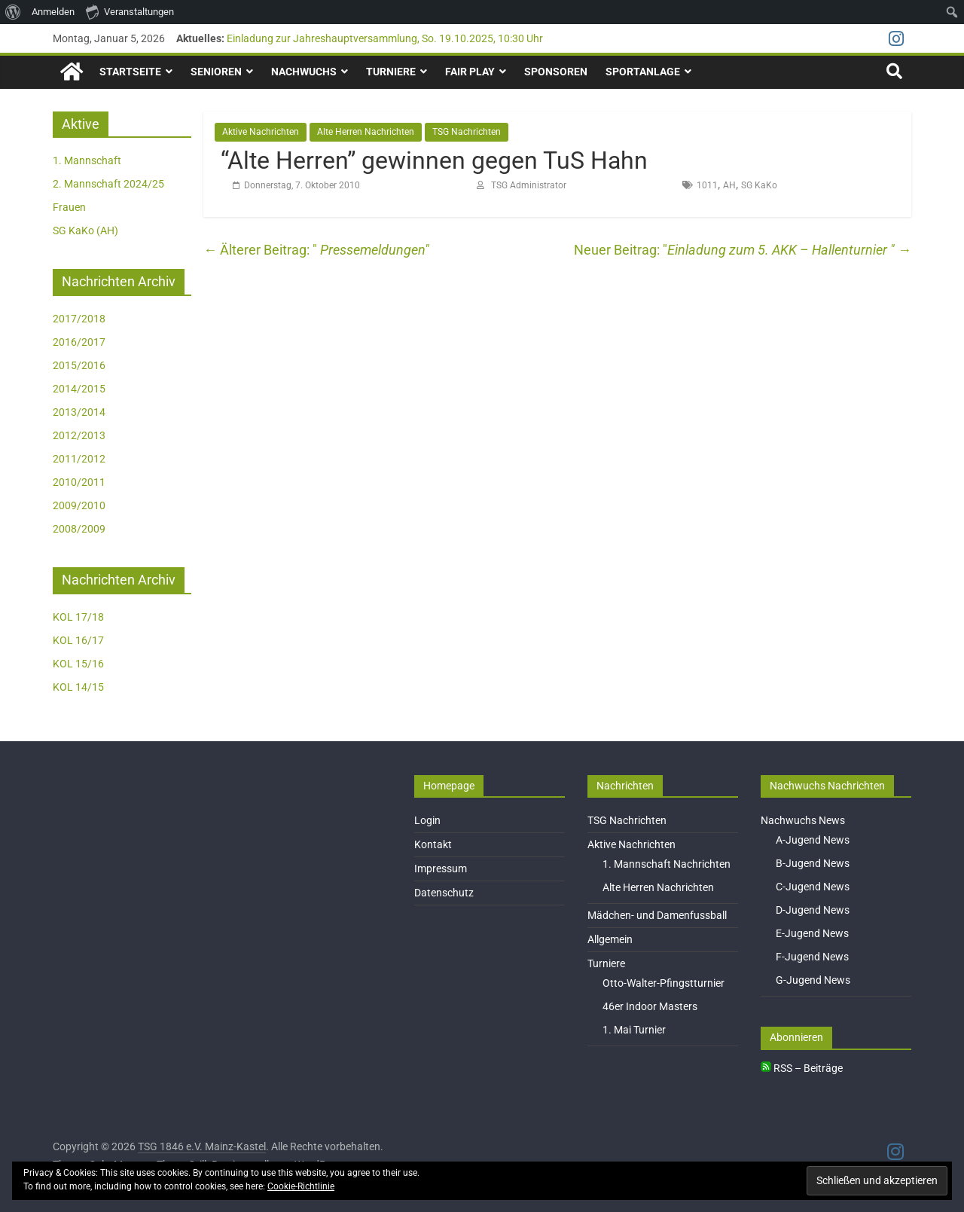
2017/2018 (79, 319)
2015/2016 (79, 365)
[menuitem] (13, 12)
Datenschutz (444, 893)
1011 (707, 185)
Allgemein (610, 939)
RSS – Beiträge (802, 1068)
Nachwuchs (304, 72)
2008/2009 (79, 529)
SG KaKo (759, 185)
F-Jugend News (812, 957)
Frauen (69, 207)
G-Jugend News (813, 980)
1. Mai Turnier (634, 1030)
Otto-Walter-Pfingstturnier (663, 983)
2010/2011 (79, 482)
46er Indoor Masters (649, 1006)
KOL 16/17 (78, 640)
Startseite (130, 72)
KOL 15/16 (78, 664)
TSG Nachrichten (466, 132)
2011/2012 (79, 459)
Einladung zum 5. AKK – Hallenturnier (789, 250)
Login (427, 820)
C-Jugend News (813, 887)
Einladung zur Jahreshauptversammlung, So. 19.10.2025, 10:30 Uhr (385, 38)
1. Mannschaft (87, 160)
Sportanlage (643, 72)
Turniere (391, 72)
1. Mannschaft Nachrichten (666, 864)
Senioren (216, 72)
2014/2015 (79, 389)
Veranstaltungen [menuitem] (130, 11)
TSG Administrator (528, 185)
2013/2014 (79, 412)
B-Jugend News (813, 863)
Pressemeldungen (314, 250)
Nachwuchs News (803, 820)
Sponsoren (555, 72)
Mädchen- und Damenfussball (657, 915)
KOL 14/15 (78, 687)
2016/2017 (79, 342)
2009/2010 (79, 505)
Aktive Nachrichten (260, 132)
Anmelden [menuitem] (53, 11)
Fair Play (470, 72)
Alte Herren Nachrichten (365, 132)
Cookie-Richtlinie (300, 1186)
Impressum (440, 868)
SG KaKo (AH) (85, 230)
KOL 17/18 (78, 617)
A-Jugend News (813, 840)
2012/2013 (79, 435)
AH (729, 185)
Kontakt (433, 844)
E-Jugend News (812, 933)
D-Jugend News (813, 910)
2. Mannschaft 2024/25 (108, 184)
